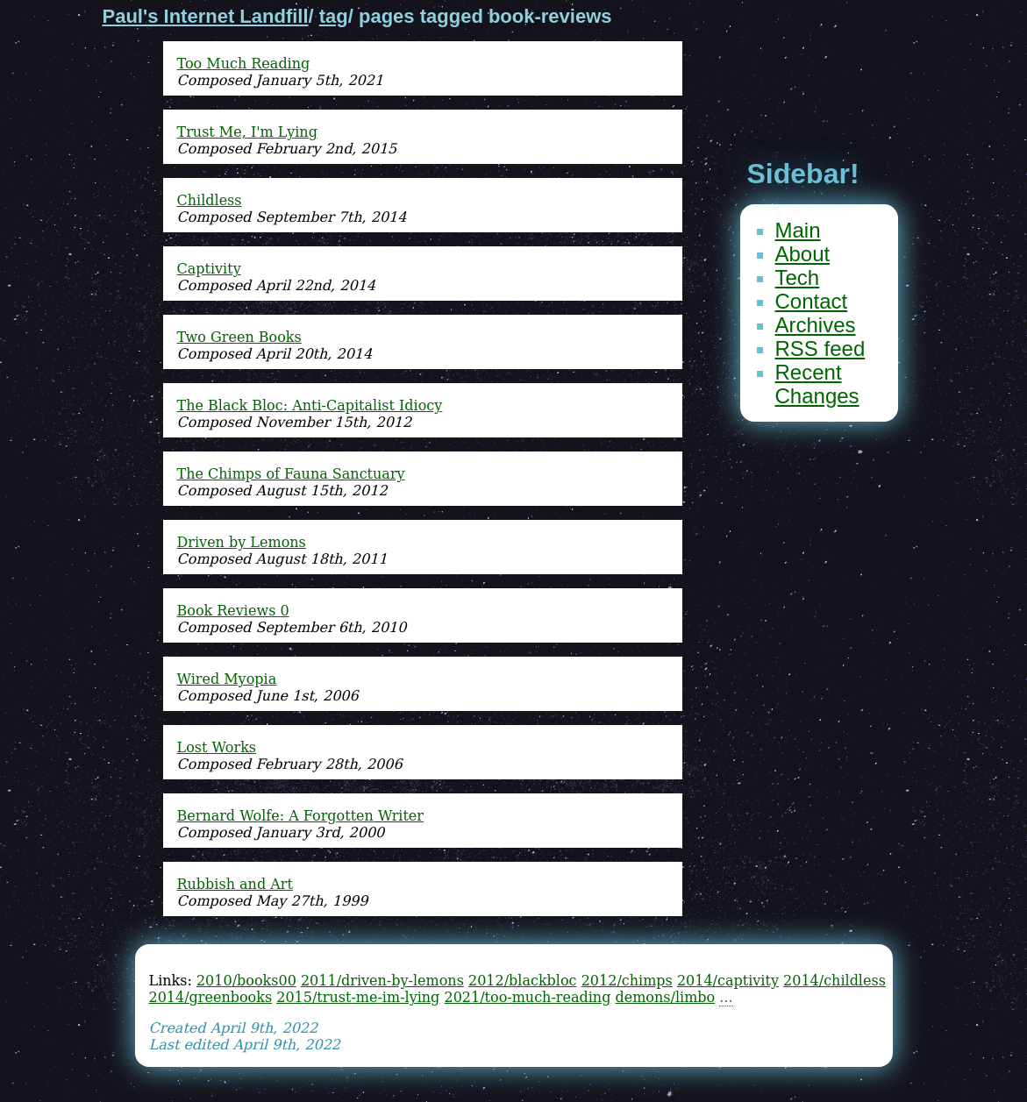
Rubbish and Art (235, 884)
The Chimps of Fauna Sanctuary (291, 474)
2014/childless (834, 980)
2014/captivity (728, 980)
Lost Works (217, 747)
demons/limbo (665, 997)
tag (333, 16)
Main (798, 230)
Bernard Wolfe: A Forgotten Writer (300, 815)
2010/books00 (246, 980)
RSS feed (820, 348)
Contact (811, 301)
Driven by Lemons (241, 542)
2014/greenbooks (211, 997)
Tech (797, 277)
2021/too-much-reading (527, 997)
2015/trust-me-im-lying (357, 997)
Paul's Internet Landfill (206, 16)
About (803, 254)
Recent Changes (817, 384)
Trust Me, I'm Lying (247, 132)
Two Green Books (239, 337)
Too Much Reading (243, 63)
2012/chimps (627, 980)
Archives (815, 325)
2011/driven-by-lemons (382, 980)
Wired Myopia (227, 679)
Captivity (209, 268)
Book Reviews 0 (233, 610)
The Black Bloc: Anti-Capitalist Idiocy (310, 405)
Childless (209, 200)
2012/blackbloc (522, 980)
